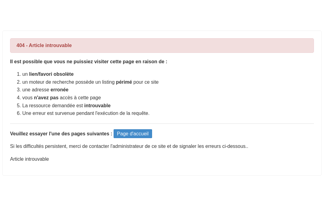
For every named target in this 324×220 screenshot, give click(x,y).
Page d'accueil (133, 133)
